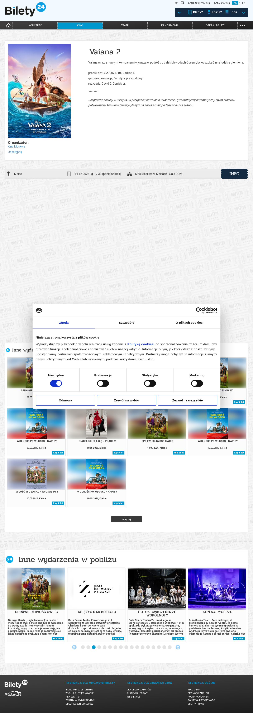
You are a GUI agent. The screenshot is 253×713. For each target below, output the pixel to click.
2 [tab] (88, 647)
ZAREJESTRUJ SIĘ (199, 2)
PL (235, 2)
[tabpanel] (36, 605)
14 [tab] (154, 647)
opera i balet (215, 25)
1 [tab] (83, 647)
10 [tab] (132, 647)
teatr (125, 25)
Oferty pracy (195, 704)
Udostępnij (15, 152)
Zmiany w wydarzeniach (80, 700)
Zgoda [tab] (64, 322)
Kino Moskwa (16, 146)
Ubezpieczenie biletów (79, 704)
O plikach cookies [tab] (189, 322)
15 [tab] (159, 647)
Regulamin (194, 689)
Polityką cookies (140, 344)
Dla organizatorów (138, 689)
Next (178, 647)
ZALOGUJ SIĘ (222, 2)
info (234, 173)
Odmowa (65, 400)
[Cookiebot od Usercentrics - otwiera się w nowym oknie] (199, 310)
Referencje (133, 696)
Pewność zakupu (198, 693)
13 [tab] (148, 647)
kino (80, 25)
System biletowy (137, 693)
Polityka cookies (198, 696)
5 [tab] (105, 647)
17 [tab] (170, 647)
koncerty (35, 25)
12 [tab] (143, 647)
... (242, 25)
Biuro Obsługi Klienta (79, 689)
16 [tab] (164, 647)
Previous (74, 647)
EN (243, 2)
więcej (126, 519)
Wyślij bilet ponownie (80, 693)
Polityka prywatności (201, 700)
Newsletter (73, 696)
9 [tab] (126, 647)
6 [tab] (110, 647)
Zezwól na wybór (126, 400)
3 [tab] (94, 647)
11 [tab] (137, 647)
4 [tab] (99, 647)
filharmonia (170, 25)
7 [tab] (116, 647)
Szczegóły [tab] (126, 322)
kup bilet (239, 402)
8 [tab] (121, 647)
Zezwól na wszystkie (187, 400)
